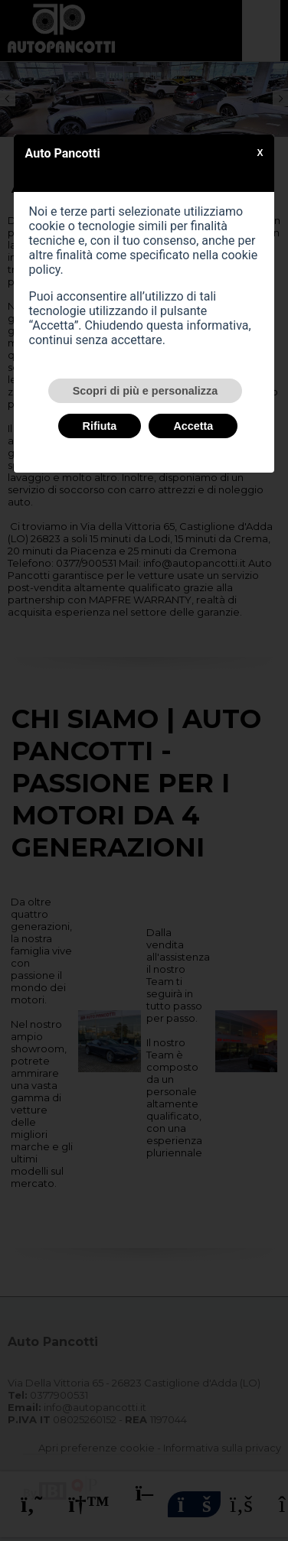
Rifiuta (100, 426)
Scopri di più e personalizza (145, 391)
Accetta (193, 426)
